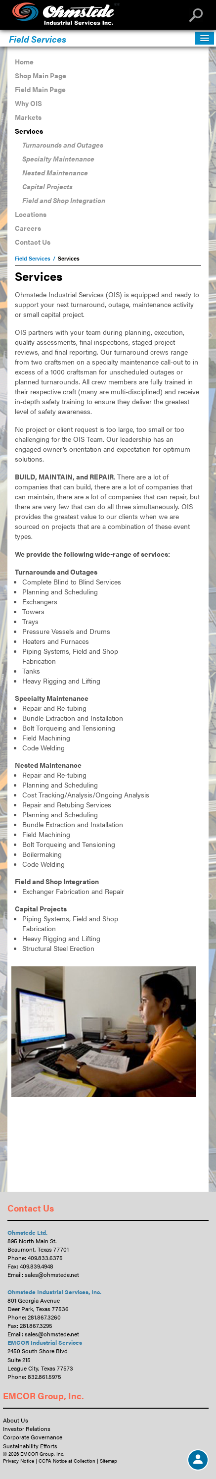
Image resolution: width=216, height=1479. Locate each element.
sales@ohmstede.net (52, 1274)
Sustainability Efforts (30, 1445)
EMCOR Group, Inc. (43, 1395)
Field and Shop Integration (63, 200)
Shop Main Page (40, 75)
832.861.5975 (44, 1376)
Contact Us (32, 242)
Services (29, 131)
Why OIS (28, 103)
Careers (28, 228)
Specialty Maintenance (58, 158)
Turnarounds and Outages (62, 145)
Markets (28, 117)
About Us (15, 1420)
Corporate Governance (32, 1436)
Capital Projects (47, 186)
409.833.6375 (45, 1257)
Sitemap (108, 1460)
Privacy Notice (18, 1460)
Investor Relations (26, 1428)
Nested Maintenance (55, 172)
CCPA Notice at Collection (67, 1460)
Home (24, 61)
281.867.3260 (44, 1317)
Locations (30, 214)
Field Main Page (40, 89)
